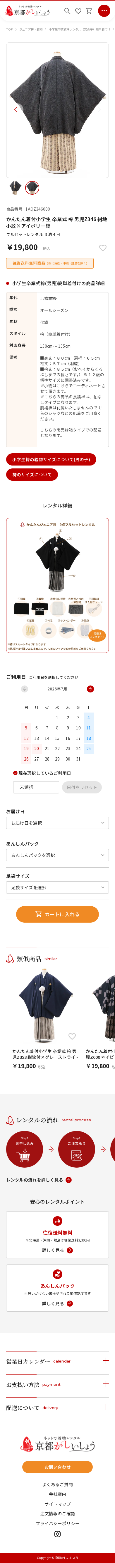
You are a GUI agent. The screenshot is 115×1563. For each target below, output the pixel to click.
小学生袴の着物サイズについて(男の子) (51, 459)
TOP (9, 29)
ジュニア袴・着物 (30, 29)
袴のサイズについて (32, 474)
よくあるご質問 (57, 1484)
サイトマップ (57, 1504)
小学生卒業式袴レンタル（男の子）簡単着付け (79, 29)
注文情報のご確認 (57, 1514)
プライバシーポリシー (58, 1523)
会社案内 (57, 1494)
